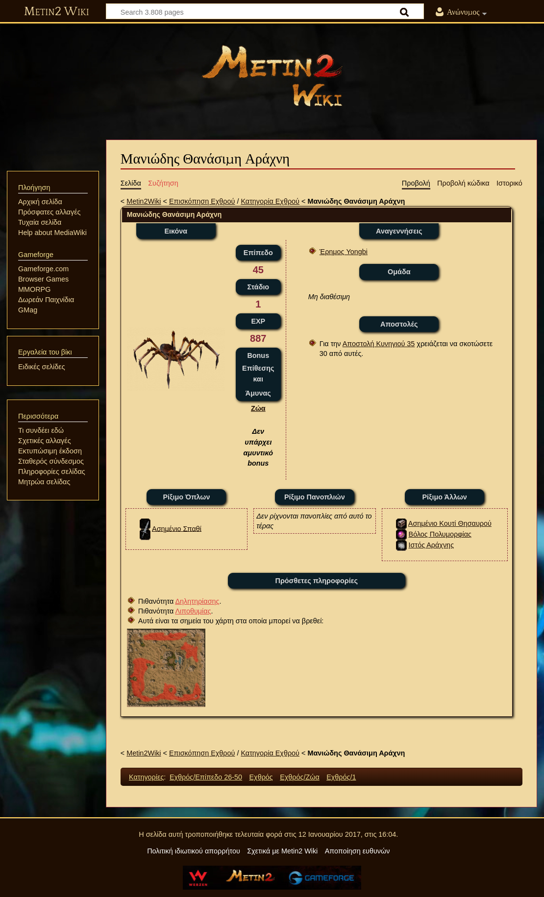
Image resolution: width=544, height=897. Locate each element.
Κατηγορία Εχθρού (270, 201)
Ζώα (258, 408)
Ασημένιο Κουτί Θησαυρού (450, 523)
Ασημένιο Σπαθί (176, 528)
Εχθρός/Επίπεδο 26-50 (206, 777)
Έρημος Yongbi (344, 252)
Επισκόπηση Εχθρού (202, 201)
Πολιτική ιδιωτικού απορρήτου (193, 851)
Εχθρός (260, 777)
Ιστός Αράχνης (431, 545)
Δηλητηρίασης (197, 601)
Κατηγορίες (146, 777)
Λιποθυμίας (193, 611)
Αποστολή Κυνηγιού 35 (379, 344)
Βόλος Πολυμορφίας (440, 534)
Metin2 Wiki (56, 12)
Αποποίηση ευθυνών (357, 851)
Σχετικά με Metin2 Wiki (282, 851)
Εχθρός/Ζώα (300, 777)
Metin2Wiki (143, 201)
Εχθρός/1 (341, 777)
